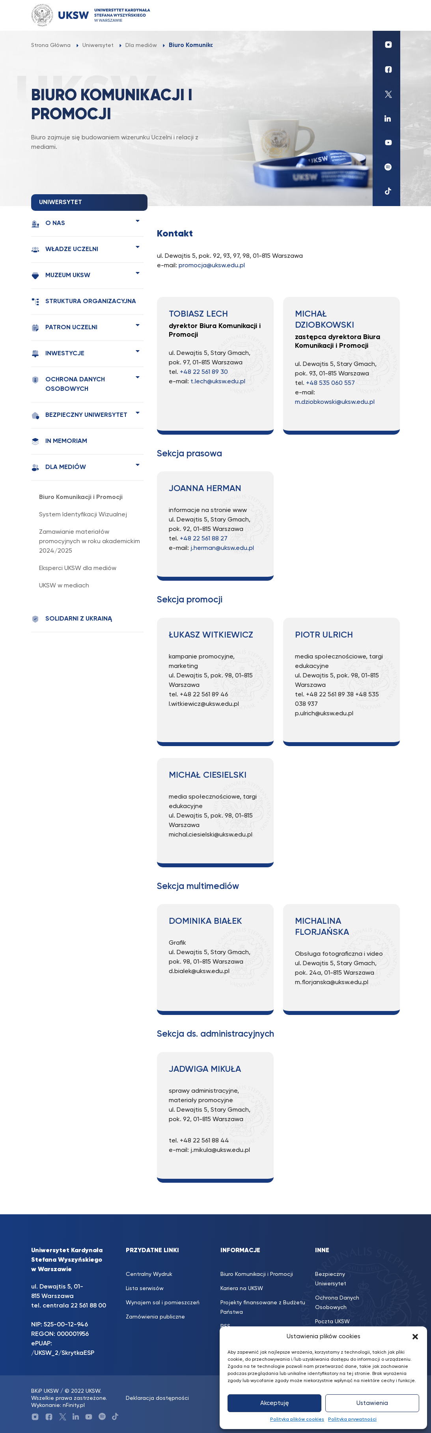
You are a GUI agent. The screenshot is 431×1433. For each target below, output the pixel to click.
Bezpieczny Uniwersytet (79, 415)
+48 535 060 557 (330, 383)
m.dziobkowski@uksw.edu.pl (335, 402)
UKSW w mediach (64, 586)
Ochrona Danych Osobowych (68, 384)
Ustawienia (372, 1403)
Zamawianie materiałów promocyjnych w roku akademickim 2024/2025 (89, 541)
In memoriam (59, 441)
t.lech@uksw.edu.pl (217, 382)
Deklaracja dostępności (157, 1398)
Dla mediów (58, 467)
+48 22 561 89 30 (204, 372)
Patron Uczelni (64, 328)
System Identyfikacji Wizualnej (83, 515)
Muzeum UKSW (60, 276)
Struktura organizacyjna (83, 302)
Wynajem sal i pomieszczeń (163, 1302)
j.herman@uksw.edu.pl (222, 548)
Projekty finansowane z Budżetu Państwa (262, 1307)
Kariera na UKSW (241, 1288)
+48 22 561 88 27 (204, 539)
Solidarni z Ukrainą (71, 619)
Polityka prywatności (352, 1419)
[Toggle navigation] (386, 15)
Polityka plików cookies (297, 1419)
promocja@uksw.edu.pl (212, 266)
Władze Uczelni (64, 250)
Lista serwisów (145, 1288)
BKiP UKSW (45, 1391)
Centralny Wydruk (149, 1274)
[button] (415, 1337)
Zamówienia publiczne (155, 1317)
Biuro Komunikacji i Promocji (81, 497)
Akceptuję (274, 1403)
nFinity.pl (74, 1405)
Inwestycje (57, 354)
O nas (48, 223)
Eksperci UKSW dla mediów (77, 568)
